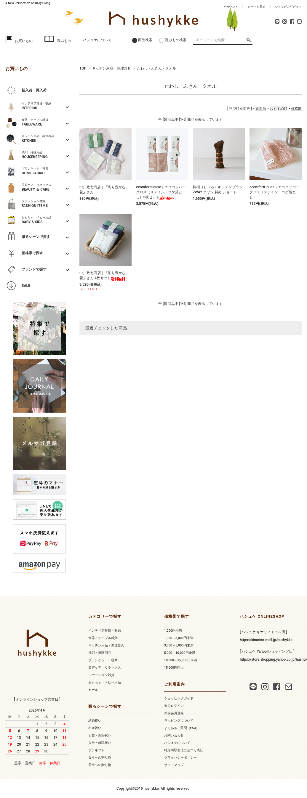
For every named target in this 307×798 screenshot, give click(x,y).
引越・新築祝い (99, 735)
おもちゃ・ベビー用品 (104, 682)
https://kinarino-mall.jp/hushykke (266, 640)
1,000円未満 (173, 631)
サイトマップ (174, 765)
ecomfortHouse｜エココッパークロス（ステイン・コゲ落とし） (274, 192)
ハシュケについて (97, 40)
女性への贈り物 (99, 758)
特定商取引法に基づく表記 (183, 750)
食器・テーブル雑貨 (103, 638)
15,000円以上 (174, 668)
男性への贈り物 (99, 765)
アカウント (230, 6)
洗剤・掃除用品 (99, 653)
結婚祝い (94, 721)
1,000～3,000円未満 (179, 638)
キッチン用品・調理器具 (111, 68)
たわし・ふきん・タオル (156, 68)
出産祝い (94, 728)
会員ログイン (174, 706)
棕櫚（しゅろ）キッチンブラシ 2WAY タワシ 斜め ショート (218, 189)
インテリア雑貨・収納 (104, 631)
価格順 (296, 109)
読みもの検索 (175, 40)
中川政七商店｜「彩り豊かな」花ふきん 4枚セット (104, 276)
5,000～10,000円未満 (179, 653)
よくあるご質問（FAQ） (181, 728)
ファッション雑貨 (101, 675)
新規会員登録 (174, 713)
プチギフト (96, 750)
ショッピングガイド (288, 6)
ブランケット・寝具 (103, 660)
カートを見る (257, 6)
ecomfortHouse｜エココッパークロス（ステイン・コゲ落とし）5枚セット (161, 192)
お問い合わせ (174, 735)
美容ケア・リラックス (104, 668)
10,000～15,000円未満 (180, 660)
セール (93, 690)
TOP (82, 68)
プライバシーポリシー (180, 758)
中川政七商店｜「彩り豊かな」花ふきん (104, 189)
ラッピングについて (179, 721)
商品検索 (145, 40)
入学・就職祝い (99, 743)
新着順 (260, 109)
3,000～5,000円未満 (179, 645)
